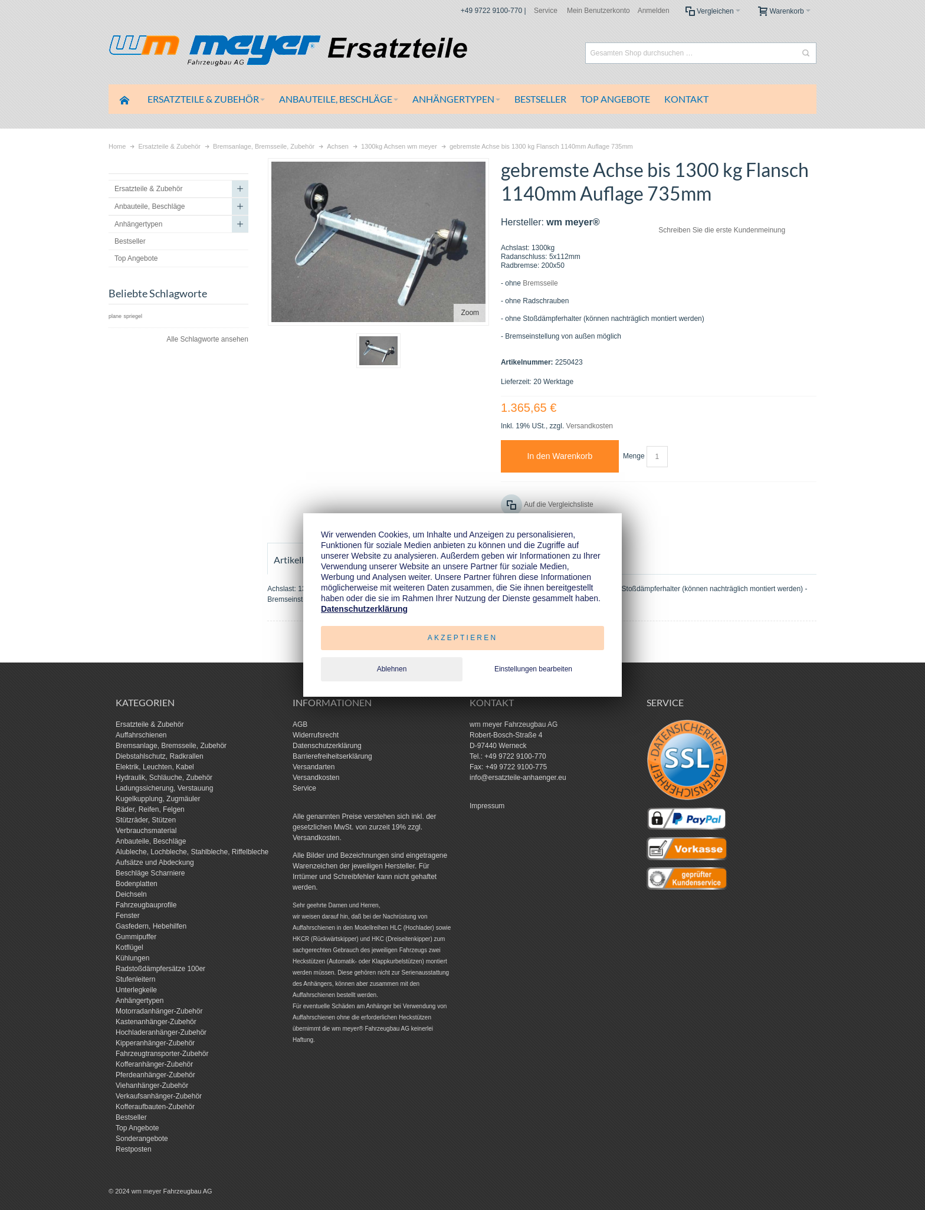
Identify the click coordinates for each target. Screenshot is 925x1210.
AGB (300, 724)
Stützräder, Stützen (146, 820)
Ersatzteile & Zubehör (149, 724)
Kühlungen (132, 958)
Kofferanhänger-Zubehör (154, 1064)
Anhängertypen (139, 1000)
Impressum (487, 806)
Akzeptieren (463, 638)
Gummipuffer (136, 937)
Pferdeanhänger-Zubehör (155, 1075)
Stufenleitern (135, 979)
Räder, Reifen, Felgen (150, 809)
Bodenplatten (137, 884)
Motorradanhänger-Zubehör (159, 1011)
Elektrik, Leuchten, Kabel (155, 767)
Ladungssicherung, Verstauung (164, 788)
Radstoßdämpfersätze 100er (160, 969)
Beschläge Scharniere (150, 873)
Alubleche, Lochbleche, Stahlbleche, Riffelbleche (192, 852)
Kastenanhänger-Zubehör (156, 1022)
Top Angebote (137, 1128)
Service (545, 10)
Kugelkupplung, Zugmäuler (158, 799)
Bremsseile (540, 283)
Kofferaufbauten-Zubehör (155, 1107)
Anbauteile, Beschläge (151, 841)
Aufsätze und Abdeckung (155, 862)
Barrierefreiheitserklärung (332, 756)
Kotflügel (129, 947)
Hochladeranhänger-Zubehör (161, 1032)
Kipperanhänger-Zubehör (155, 1043)
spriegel (132, 316)
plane (115, 316)
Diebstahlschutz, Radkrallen (160, 756)
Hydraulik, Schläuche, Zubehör (164, 777)
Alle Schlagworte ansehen (207, 339)
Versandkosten (589, 426)
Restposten (134, 1149)
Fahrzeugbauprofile (146, 905)
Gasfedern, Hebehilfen (151, 926)
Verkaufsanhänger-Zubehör (159, 1096)
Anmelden (654, 10)
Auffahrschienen (141, 735)
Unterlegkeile (136, 990)
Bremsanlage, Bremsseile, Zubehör (171, 746)
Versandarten (313, 767)
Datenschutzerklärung (327, 746)
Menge (634, 456)
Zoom (470, 313)
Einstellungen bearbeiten (533, 669)
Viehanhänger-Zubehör (152, 1085)
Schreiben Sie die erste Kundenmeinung (721, 230)
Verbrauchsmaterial (146, 831)
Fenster (128, 915)
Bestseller (131, 1117)
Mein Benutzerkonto (598, 10)
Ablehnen (392, 669)
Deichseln (131, 894)
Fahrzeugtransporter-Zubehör (162, 1054)
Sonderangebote (142, 1138)
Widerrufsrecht (316, 735)
